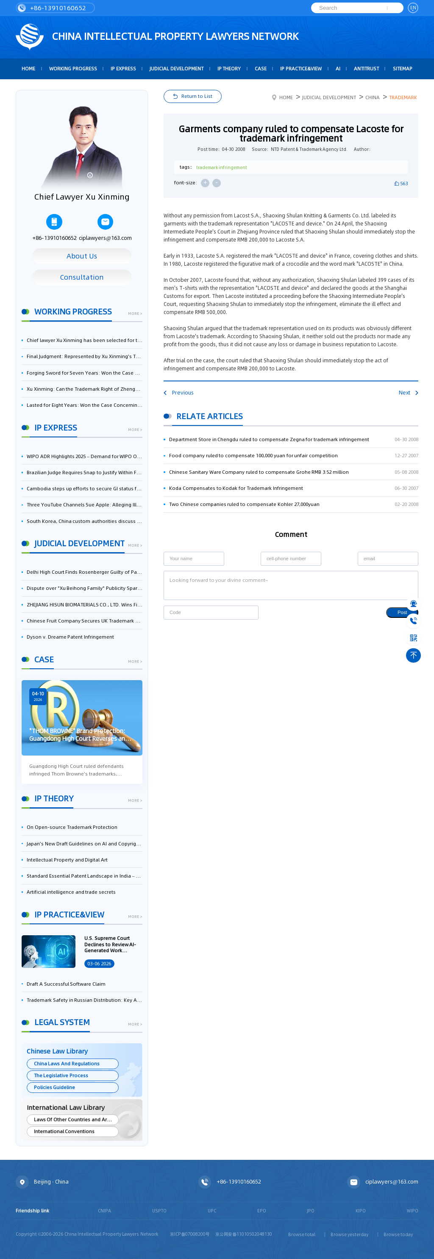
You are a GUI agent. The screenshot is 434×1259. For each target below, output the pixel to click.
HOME (28, 68)
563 (404, 183)
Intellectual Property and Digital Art (67, 859)
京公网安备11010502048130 (243, 1234)
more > (135, 314)
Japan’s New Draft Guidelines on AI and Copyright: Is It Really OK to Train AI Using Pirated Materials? (84, 843)
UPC (212, 1211)
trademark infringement (222, 167)
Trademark (403, 97)
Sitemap (402, 68)
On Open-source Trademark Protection (72, 827)
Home (282, 97)
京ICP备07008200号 (190, 1234)
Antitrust (366, 68)
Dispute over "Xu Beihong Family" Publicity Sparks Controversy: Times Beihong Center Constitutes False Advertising (84, 588)
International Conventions (64, 1131)
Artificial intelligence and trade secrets (71, 892)
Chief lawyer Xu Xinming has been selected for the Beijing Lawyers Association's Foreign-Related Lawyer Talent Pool (84, 340)
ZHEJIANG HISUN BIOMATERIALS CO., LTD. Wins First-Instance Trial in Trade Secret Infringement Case (84, 604)
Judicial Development (176, 68)
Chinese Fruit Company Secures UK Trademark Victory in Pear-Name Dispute (84, 620)
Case (261, 68)
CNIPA (104, 1211)
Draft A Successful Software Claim (66, 984)
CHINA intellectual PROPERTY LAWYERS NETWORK (157, 37)
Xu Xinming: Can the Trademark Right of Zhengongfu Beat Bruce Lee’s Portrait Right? (84, 389)
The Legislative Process (61, 1075)
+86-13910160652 (52, 7)
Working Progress (73, 68)
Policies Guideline (54, 1087)
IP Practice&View (301, 68)
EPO (261, 1211)
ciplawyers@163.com (105, 228)
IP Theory (229, 68)
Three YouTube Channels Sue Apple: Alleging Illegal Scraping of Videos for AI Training (84, 504)
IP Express (123, 68)
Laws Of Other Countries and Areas (74, 1119)
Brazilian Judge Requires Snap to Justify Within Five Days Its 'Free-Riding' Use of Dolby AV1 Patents (84, 472)
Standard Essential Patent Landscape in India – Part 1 (84, 876)
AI (338, 68)
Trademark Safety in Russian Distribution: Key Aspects (84, 1000)
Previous (178, 392)
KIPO (361, 1211)
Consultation (82, 277)
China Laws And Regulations (67, 1063)
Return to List (196, 96)
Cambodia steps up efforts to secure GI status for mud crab (84, 488)
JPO (310, 1211)
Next (408, 392)
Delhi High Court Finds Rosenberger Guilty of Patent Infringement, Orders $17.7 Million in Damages (84, 572)
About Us (82, 256)
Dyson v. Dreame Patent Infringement (70, 637)
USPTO (159, 1211)
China (372, 97)
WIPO (412, 1211)
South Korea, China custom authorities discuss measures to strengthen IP (84, 521)
